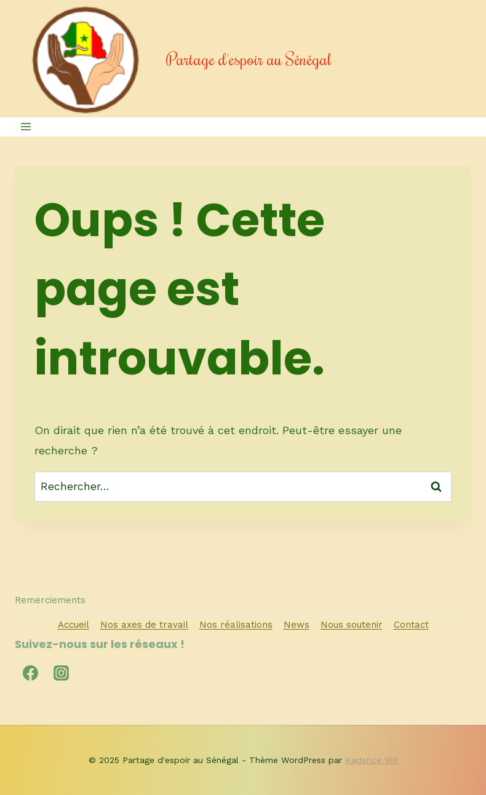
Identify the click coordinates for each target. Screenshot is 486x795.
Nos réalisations (236, 624)
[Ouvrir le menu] (26, 126)
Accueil (73, 624)
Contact (411, 624)
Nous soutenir (352, 624)
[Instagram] (61, 672)
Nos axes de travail (144, 624)
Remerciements (50, 600)
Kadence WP (371, 760)
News (296, 624)
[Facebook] (30, 672)
